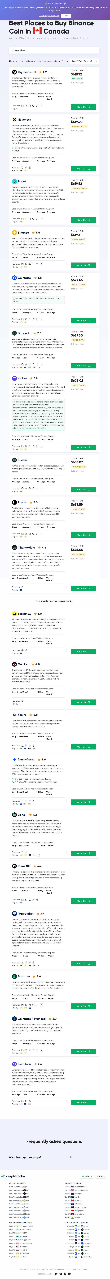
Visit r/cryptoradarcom (49, 16)
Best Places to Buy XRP (19, 1197)
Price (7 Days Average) (82, 61)
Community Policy (73, 1269)
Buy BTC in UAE (72, 1197)
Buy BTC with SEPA (18, 1233)
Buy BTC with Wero (18, 1257)
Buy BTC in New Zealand (75, 1207)
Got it (66, 16)
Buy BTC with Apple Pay (20, 1240)
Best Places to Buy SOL (19, 1193)
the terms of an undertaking (33, 428)
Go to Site (83, 107)
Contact (85, 1269)
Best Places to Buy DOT (19, 1207)
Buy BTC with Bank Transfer (21, 1226)
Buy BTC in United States (75, 1187)
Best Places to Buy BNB (19, 1200)
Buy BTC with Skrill (18, 1250)
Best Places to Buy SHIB (19, 1214)
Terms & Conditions (27, 1269)
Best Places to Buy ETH (19, 1190)
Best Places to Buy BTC (19, 1187)
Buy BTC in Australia (73, 1204)
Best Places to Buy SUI (19, 1217)
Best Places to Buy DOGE (20, 1211)
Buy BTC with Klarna (18, 1246)
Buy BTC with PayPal (18, 1236)
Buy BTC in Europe (73, 1194)
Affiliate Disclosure (57, 1269)
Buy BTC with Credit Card (20, 1229)
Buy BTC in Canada (73, 1200)
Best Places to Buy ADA (19, 1204)
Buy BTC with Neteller (19, 1253)
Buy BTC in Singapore (74, 1211)
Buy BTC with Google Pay (20, 1243)
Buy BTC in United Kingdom (76, 1190)
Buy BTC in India (72, 1217)
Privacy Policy (42, 1269)
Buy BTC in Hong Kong (74, 1214)
